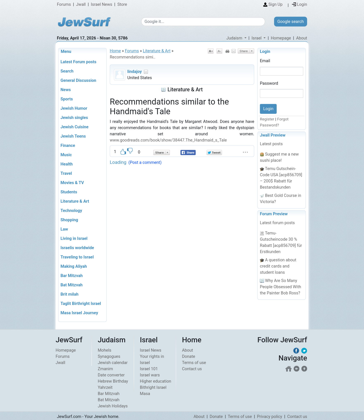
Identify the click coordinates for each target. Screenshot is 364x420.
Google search (290, 21)
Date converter (111, 375)
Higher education (155, 381)
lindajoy (134, 71)
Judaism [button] (234, 38)
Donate (188, 356)
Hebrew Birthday (113, 381)
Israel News (101, 4)
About (301, 38)
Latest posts (271, 144)
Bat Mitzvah (108, 399)
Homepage (281, 38)
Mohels (104, 350)
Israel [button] (257, 38)
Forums (64, 4)
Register (267, 119)
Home (115, 50)
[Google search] (203, 21)
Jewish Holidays (113, 406)
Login (265, 51)
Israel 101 (149, 368)
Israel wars (150, 375)
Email (265, 60)
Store (122, 4)
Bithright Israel (153, 387)
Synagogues (109, 356)
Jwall (81, 4)
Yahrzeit (105, 387)
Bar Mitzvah (108, 393)
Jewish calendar (113, 362)
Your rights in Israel (152, 359)
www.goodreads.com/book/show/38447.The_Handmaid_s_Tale (169, 140)
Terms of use (194, 362)
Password (269, 83)
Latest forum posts (277, 222)
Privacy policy (269, 416)
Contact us (192, 368)
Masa (145, 393)
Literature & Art (156, 50)
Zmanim (105, 368)
